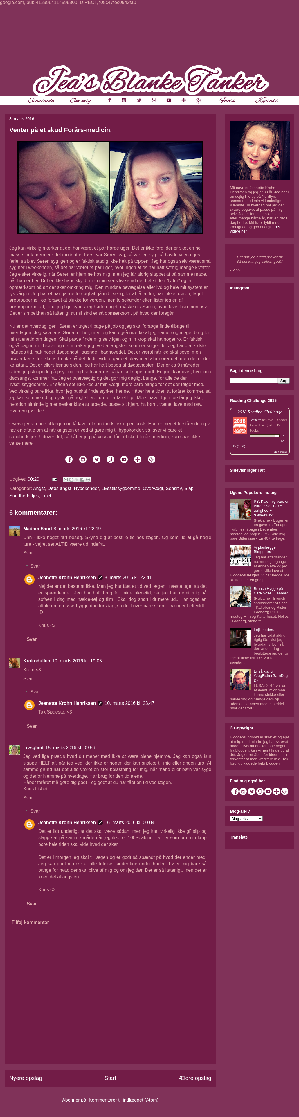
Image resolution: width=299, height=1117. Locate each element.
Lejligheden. (264, 630)
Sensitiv (174, 488)
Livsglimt (33, 747)
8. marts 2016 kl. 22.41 (128, 577)
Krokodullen (36, 660)
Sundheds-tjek (24, 495)
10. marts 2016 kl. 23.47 (129, 703)
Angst (39, 488)
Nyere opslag (25, 1078)
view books (280, 451)
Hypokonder (86, 488)
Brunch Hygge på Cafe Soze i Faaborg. (271, 590)
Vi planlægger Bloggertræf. (265, 549)
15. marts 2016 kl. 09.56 (70, 747)
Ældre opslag (195, 1078)
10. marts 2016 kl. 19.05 (77, 660)
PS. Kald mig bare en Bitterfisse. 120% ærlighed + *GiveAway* (271, 508)
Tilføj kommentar (30, 922)
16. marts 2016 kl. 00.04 (129, 822)
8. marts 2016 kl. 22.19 (77, 528)
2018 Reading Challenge (259, 411)
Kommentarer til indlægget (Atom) (123, 1100)
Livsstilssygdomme (120, 488)
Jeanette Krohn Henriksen (67, 577)
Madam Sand (37, 528)
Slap (189, 488)
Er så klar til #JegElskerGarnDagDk (271, 675)
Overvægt (153, 488)
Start (110, 1078)
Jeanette (255, 420)
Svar (28, 552)
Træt (46, 495)
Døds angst (59, 488)
